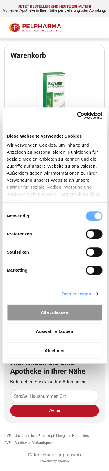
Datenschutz (41, 455)
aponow (63, 461)
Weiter (54, 410)
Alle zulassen (54, 312)
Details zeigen (76, 293)
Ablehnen (54, 350)
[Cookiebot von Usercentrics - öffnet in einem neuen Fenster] (77, 115)
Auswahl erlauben (54, 331)
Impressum (69, 455)
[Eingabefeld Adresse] (54, 396)
